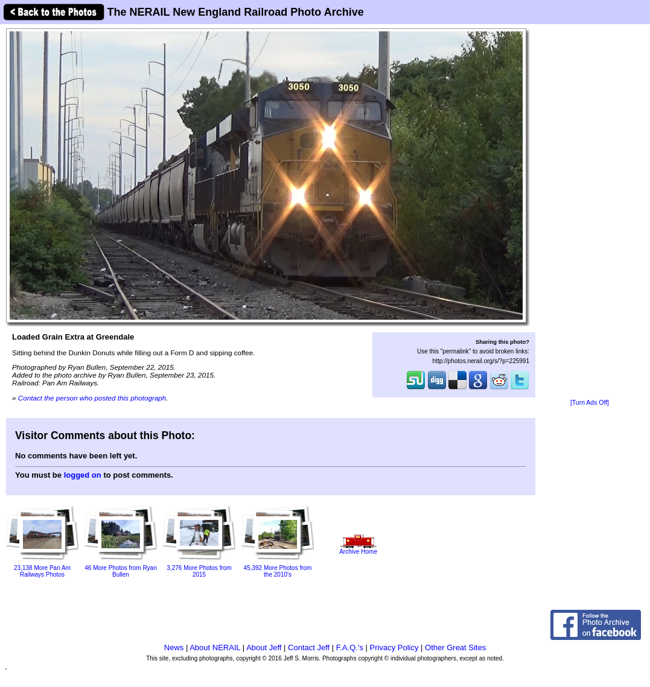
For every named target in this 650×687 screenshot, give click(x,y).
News (174, 647)
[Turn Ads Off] (589, 402)
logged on (82, 475)
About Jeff (263, 647)
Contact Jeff (309, 647)
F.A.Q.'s (349, 647)
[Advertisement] (589, 212)
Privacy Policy (394, 647)
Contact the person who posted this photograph (92, 398)
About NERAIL (215, 647)
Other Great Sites (455, 647)
